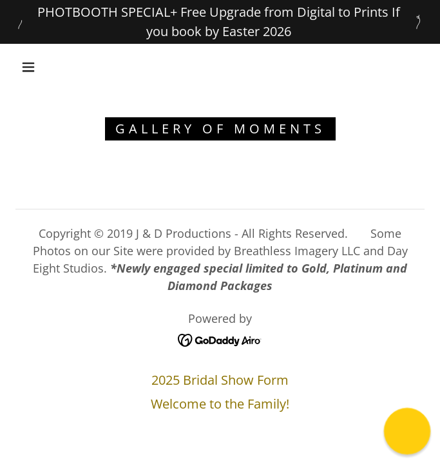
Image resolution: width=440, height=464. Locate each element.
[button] (36, 67)
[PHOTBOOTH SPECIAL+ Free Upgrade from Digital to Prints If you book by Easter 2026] (220, 22)
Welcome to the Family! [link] (220, 403)
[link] (220, 338)
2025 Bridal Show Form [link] (220, 380)
